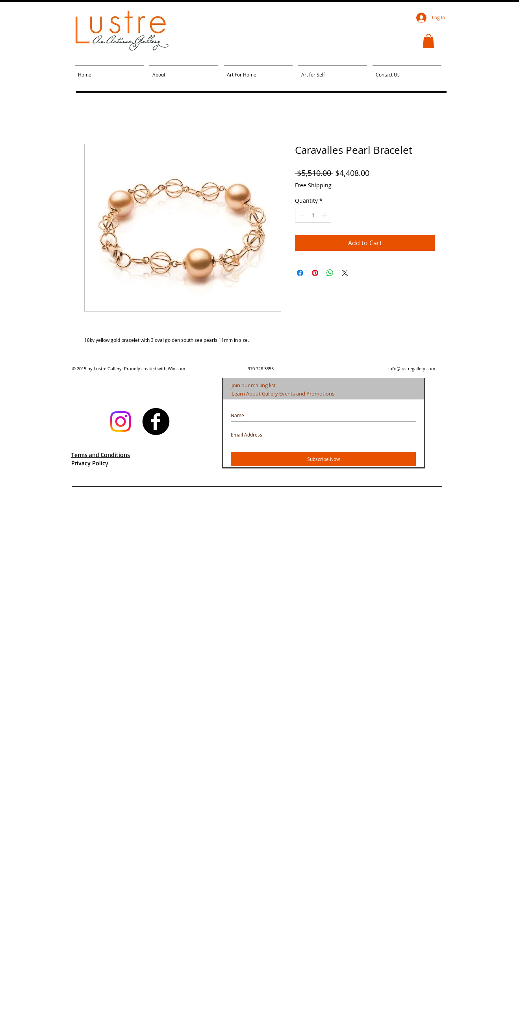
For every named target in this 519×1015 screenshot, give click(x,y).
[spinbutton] (313, 215)
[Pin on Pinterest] (315, 273)
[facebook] (156, 421)
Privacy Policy (89, 463)
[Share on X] (345, 273)
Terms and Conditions (100, 455)
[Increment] (325, 215)
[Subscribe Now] (323, 459)
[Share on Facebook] (300, 273)
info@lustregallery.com (411, 368)
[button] (428, 41)
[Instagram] (120, 421)
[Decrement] (301, 215)
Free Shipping (313, 185)
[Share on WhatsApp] (330, 273)
